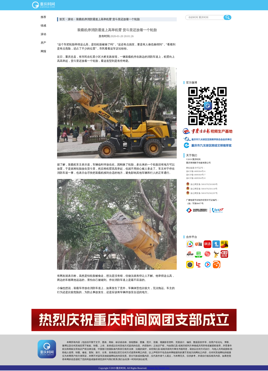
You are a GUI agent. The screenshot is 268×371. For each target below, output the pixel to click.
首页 (62, 19)
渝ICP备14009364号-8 (195, 178)
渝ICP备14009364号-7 (195, 175)
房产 (43, 42)
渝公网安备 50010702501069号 (204, 184)
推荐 (43, 17)
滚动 (43, 34)
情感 (43, 25)
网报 (43, 51)
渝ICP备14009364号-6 (195, 171)
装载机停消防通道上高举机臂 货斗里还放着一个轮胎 (108, 19)
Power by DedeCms (158, 368)
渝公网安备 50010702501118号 (203, 189)
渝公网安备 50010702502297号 (204, 193)
